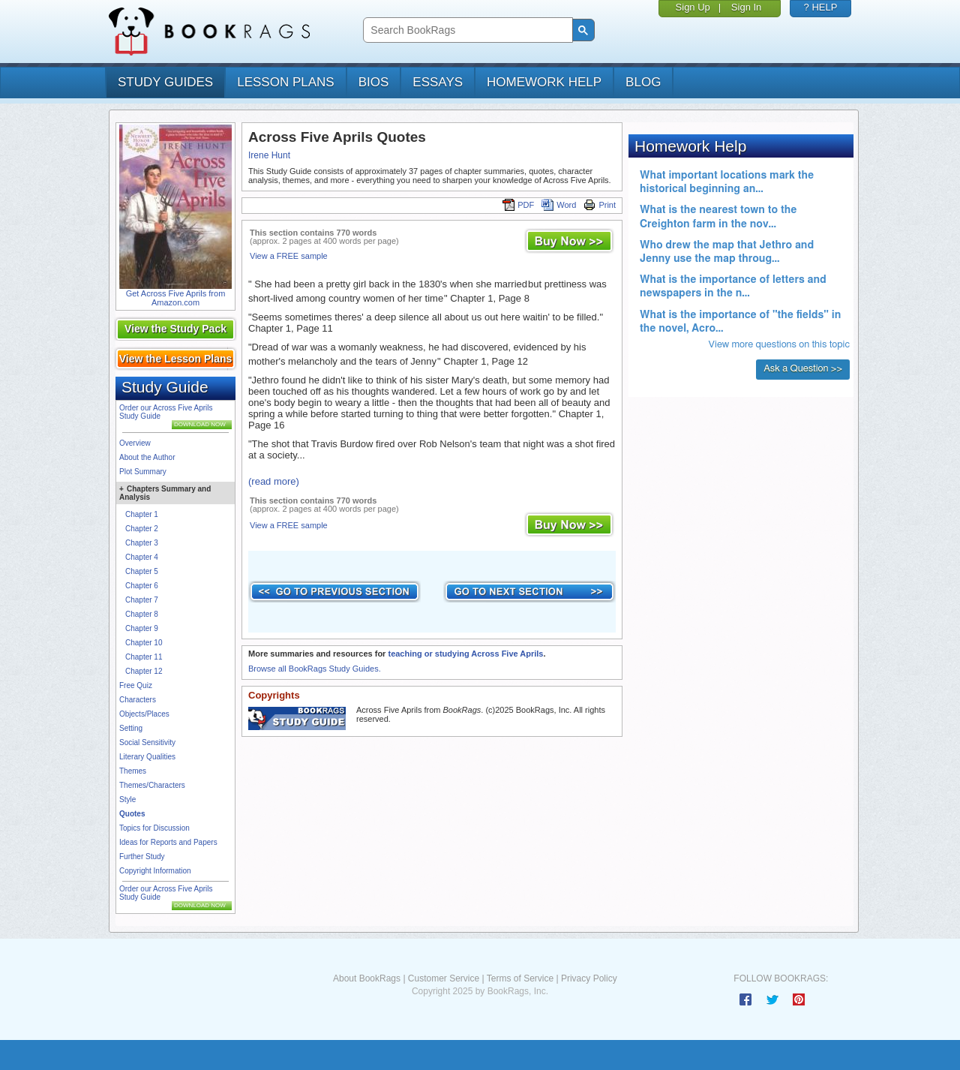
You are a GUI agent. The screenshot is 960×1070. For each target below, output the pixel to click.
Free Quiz (135, 685)
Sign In (746, 7)
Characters (137, 700)
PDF (518, 204)
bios (373, 82)
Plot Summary (142, 471)
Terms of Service (520, 978)
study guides (165, 82)
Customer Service (443, 978)
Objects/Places (144, 714)
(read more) (273, 481)
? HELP (821, 7)
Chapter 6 (141, 586)
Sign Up (693, 7)
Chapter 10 (143, 643)
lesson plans (285, 82)
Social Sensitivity (147, 742)
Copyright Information (155, 871)
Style (127, 799)
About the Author (147, 457)
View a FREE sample (289, 255)
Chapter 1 (141, 514)
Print (600, 204)
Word (559, 204)
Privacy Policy (589, 978)
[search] (466, 30)
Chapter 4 (141, 557)
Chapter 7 (141, 600)
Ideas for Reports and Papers (168, 842)
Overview (135, 443)
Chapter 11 (143, 657)
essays (437, 82)
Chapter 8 (141, 614)
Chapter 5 (141, 571)
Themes (132, 771)
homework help (544, 82)
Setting (130, 728)
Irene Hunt (269, 155)
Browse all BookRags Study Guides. (314, 668)
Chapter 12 (143, 671)
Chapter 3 (141, 543)
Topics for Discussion (154, 828)
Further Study (142, 856)
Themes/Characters (152, 785)
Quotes (132, 814)
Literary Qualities (147, 757)
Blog (643, 82)
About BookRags (366, 978)
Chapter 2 (141, 528)
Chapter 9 (141, 628)
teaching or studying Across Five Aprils (465, 653)
